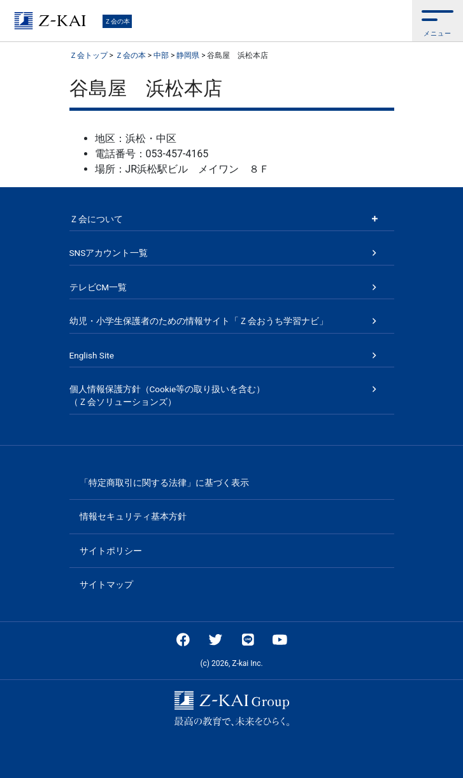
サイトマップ (106, 584)
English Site (91, 355)
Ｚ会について (96, 219)
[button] (437, 20)
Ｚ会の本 (117, 21)
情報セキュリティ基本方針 (133, 516)
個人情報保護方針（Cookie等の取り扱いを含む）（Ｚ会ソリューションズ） (167, 395)
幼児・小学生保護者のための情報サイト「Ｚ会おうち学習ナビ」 (198, 321)
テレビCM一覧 (98, 287)
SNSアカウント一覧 (108, 253)
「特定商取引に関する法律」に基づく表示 (164, 482)
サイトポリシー (111, 551)
